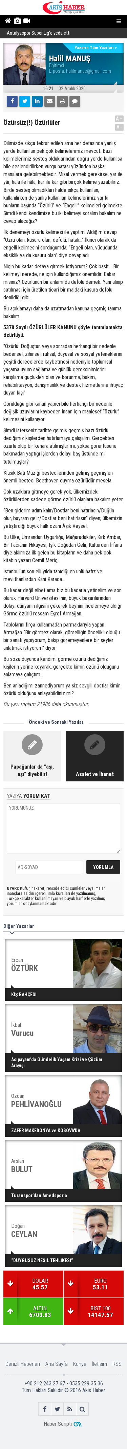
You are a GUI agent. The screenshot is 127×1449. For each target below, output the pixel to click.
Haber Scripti (58, 1424)
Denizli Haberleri (22, 1364)
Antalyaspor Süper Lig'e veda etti (38, 33)
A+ (119, 118)
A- (120, 127)
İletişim (99, 1364)
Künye (79, 1364)
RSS (117, 1364)
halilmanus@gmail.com (88, 71)
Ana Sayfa (56, 1364)
